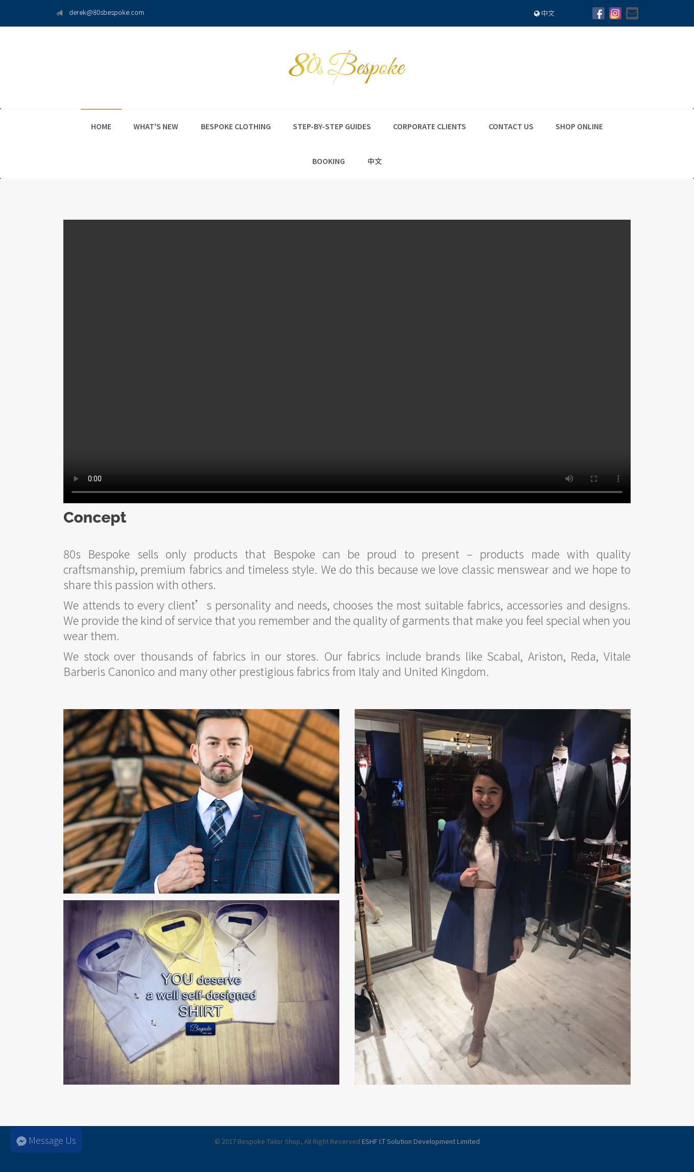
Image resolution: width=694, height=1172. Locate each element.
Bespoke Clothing (236, 126)
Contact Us (511, 126)
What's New (155, 126)
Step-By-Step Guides (332, 126)
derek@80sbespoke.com (106, 12)
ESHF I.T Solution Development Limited (421, 1141)
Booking (328, 161)
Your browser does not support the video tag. (347, 361)
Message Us (46, 1139)
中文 (544, 13)
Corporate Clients (429, 126)
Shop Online (579, 126)
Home (101, 126)
